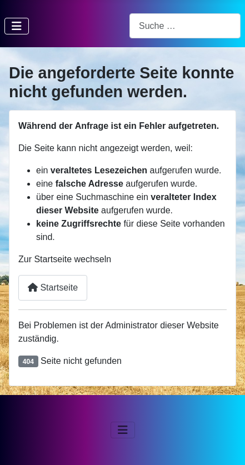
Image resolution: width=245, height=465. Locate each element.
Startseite (53, 287)
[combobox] (185, 25)
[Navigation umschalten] (16, 26)
